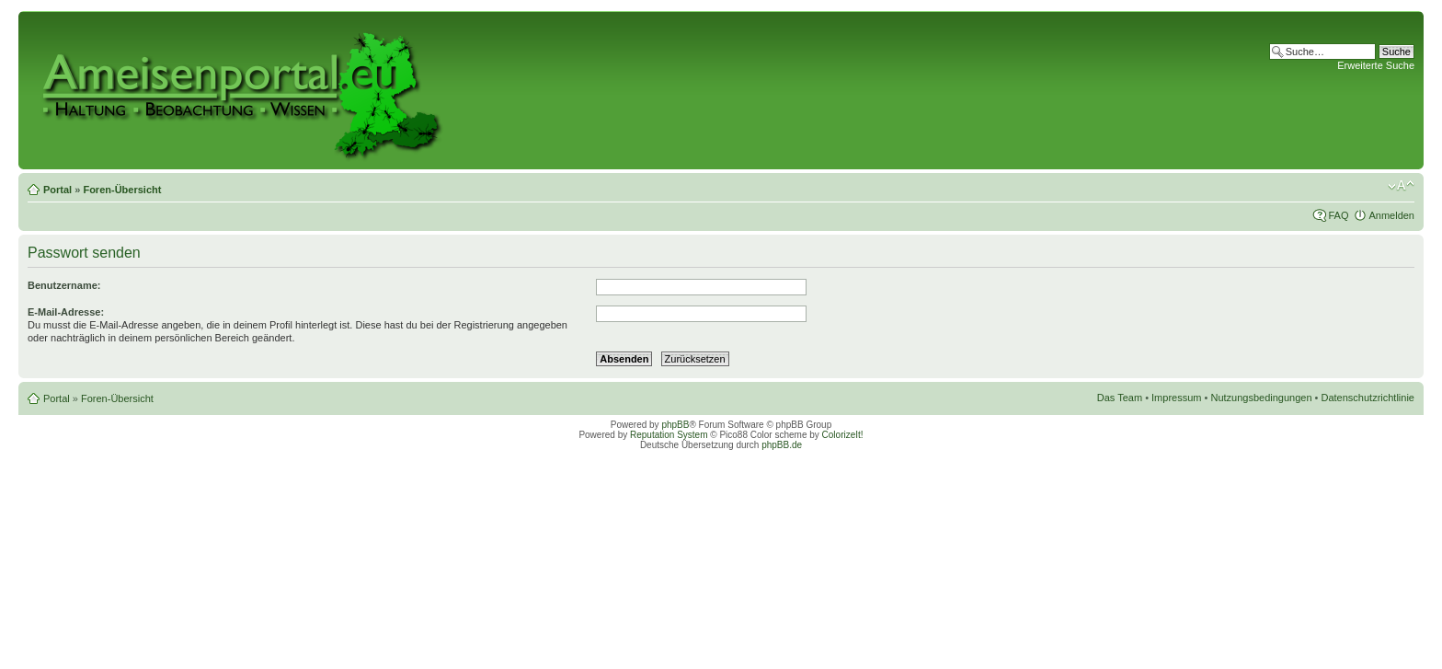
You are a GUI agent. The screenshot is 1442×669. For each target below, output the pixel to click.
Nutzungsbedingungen (1260, 397)
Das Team (1119, 397)
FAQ (1338, 215)
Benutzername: (64, 285)
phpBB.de (781, 445)
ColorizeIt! (843, 435)
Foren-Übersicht (122, 189)
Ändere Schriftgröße (1401, 186)
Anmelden (1391, 215)
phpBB (675, 425)
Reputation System (669, 435)
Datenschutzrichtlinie (1368, 397)
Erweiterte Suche (1375, 65)
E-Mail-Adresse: (66, 311)
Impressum (1176, 397)
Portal (57, 189)
